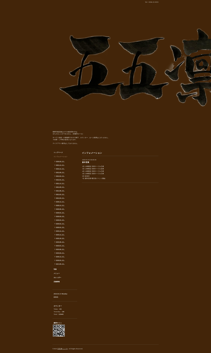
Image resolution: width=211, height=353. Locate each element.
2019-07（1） (60, 245)
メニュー (57, 273)
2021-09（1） (60, 187)
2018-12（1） (60, 256)
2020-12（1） (60, 201)
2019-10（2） (60, 238)
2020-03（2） (60, 220)
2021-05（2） (60, 194)
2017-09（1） (60, 264)
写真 (55, 269)
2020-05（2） (60, 212)
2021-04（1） (60, 198)
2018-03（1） (60, 260)
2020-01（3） (60, 227)
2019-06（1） (60, 249)
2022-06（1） (60, 172)
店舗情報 (57, 281)
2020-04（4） (60, 216)
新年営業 (85, 162)
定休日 (56, 297)
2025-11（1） (60, 165)
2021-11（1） (60, 183)
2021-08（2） (60, 190)
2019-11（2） (60, 234)
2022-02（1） (60, 176)
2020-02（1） (60, 223)
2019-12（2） (60, 231)
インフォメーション (60, 156)
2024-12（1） (60, 168)
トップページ (58, 152)
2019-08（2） (60, 242)
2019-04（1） (60, 253)
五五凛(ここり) (62, 349)
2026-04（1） (60, 161)
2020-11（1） (60, 205)
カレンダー (57, 277)
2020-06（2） (60, 209)
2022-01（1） (60, 179)
